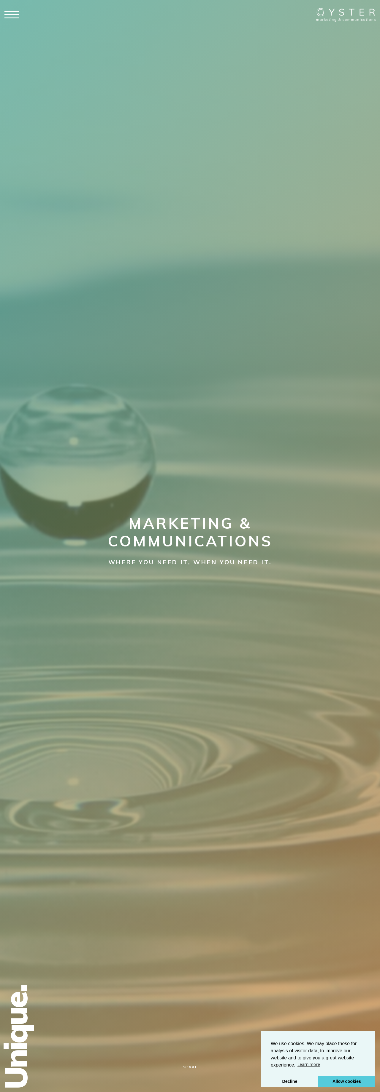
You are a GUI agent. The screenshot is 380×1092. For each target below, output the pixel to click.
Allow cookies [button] (346, 1081)
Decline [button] (289, 1081)
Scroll (190, 1067)
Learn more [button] (308, 1064)
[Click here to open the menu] (11, 14)
